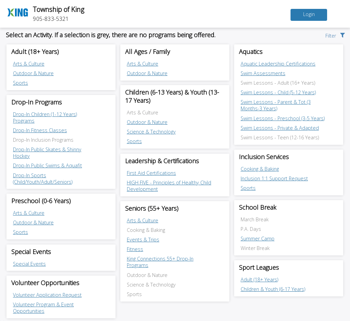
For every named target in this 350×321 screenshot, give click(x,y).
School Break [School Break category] (257, 207)
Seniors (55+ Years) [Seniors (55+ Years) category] (151, 208)
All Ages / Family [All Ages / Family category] (147, 51)
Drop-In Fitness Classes (40, 130)
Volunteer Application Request (47, 295)
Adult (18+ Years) (259, 279)
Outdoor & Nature (33, 73)
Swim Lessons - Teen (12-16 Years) (280, 137)
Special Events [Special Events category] (31, 252)
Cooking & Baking (260, 169)
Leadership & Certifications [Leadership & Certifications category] (162, 161)
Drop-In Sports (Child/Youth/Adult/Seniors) (42, 178)
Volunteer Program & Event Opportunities (43, 307)
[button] (335, 35)
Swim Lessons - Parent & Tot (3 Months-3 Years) (276, 105)
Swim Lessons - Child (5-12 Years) (278, 92)
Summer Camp (257, 238)
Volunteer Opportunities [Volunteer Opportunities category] (45, 283)
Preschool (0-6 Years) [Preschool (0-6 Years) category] (41, 201)
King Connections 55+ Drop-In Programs (160, 261)
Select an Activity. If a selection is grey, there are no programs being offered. (110, 35)
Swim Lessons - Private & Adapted (280, 128)
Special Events (29, 264)
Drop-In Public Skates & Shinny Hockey (47, 152)
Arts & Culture (28, 63)
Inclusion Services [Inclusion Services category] (264, 157)
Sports (20, 83)
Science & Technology (151, 131)
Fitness (135, 249)
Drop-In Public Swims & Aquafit (47, 165)
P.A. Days (251, 229)
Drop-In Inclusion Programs (43, 140)
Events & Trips (143, 239)
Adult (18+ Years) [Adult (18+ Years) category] (35, 51)
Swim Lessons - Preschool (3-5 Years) (283, 118)
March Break (255, 219)
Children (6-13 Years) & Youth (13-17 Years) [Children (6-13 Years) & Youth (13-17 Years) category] (172, 96)
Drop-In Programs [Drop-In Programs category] (36, 102)
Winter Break (255, 248)
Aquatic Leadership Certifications (278, 63)
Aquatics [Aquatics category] (250, 51)
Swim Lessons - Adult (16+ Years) (278, 83)
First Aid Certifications (151, 173)
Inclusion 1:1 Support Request (274, 178)
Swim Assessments (263, 73)
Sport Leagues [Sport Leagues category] (259, 267)
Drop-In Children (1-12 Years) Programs (45, 117)
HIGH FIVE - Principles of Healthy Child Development (169, 185)
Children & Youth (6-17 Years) (273, 289)
